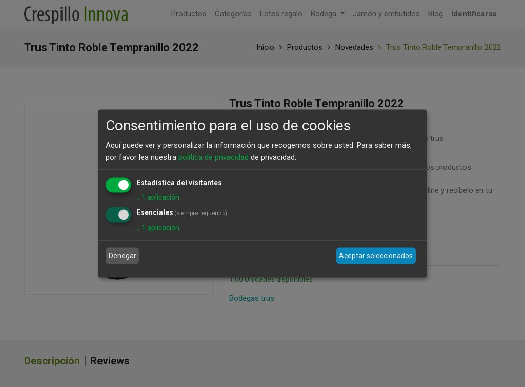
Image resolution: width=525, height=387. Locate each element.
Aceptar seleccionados (376, 255)
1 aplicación (157, 197)
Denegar (122, 255)
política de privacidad (213, 156)
